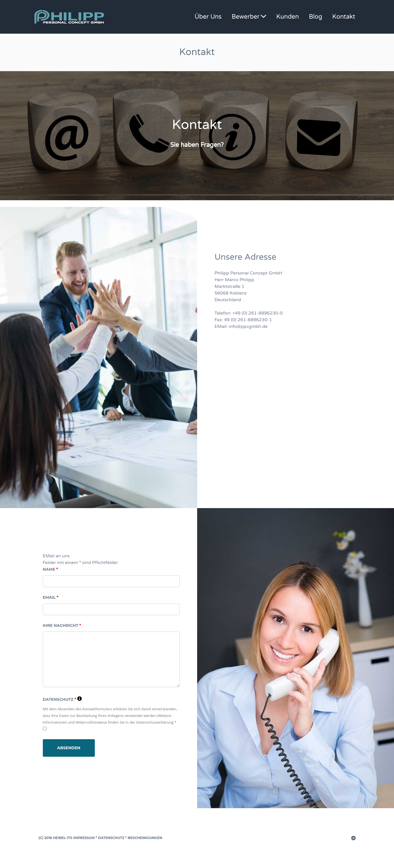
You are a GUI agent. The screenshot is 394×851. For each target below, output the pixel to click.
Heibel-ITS (62, 838)
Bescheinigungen (144, 838)
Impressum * (85, 838)
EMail (51, 597)
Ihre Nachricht (62, 625)
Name (50, 569)
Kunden (287, 16)
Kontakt (343, 16)
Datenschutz (62, 699)
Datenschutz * (112, 838)
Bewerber (245, 16)
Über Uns (208, 16)
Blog (315, 16)
